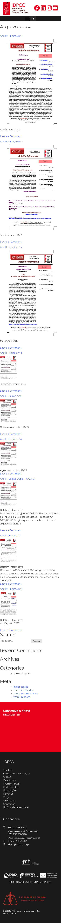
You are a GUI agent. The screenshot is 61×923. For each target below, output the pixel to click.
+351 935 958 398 (17, 834)
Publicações (10, 790)
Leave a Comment (10, 136)
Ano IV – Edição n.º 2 (11, 36)
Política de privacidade (16, 807)
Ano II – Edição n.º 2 (11, 247)
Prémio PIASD (11, 783)
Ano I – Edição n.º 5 (10, 396)
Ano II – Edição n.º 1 (11, 352)
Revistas (8, 793)
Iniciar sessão (20, 686)
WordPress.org (21, 697)
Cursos (7, 776)
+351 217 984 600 (17, 827)
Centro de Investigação (16, 773)
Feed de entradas (23, 690)
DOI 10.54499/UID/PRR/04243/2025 (30, 882)
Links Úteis (9, 800)
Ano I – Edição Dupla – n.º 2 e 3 (17, 478)
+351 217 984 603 (17, 841)
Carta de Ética (11, 787)
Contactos (9, 804)
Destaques (9, 780)
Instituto (8, 770)
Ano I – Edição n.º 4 (11, 439)
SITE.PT (12, 914)
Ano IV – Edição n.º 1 (11, 141)
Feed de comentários (25, 693)
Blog (6, 797)
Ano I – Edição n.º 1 (10, 535)
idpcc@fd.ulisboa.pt (19, 844)
